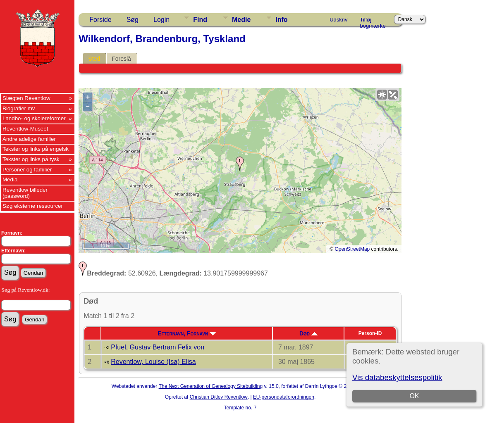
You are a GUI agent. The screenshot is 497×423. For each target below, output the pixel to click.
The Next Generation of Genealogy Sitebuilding (211, 386)
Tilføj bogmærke (373, 21)
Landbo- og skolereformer (34, 118)
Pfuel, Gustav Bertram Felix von (157, 347)
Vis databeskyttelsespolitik (397, 377)
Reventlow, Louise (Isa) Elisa (153, 361)
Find (200, 19)
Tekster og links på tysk (31, 159)
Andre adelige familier (29, 139)
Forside (100, 19)
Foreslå (121, 58)
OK (414, 395)
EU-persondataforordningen (283, 397)
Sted (94, 58)
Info (281, 19)
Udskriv (338, 20)
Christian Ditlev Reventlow (219, 397)
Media (9, 179)
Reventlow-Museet (25, 129)
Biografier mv (18, 108)
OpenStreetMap (352, 249)
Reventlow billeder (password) (25, 193)
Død (308, 333)
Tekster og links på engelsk (35, 149)
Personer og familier (27, 169)
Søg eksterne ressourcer (32, 206)
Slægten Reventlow (26, 98)
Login (161, 19)
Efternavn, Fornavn (187, 333)
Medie (241, 19)
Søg (133, 19)
